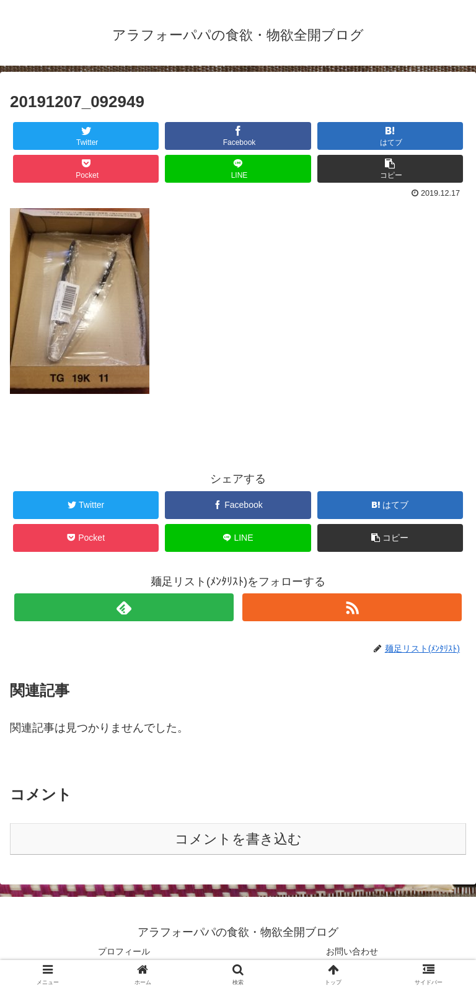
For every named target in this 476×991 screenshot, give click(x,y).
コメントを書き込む (238, 839)
